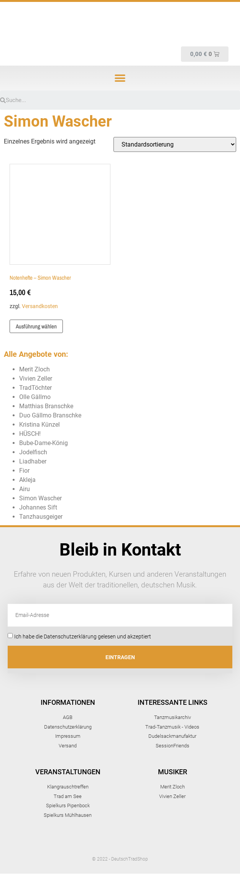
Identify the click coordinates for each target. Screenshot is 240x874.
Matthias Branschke (46, 406)
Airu (24, 489)
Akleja (27, 479)
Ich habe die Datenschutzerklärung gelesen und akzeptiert (82, 636)
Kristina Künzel (39, 424)
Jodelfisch (33, 452)
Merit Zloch (34, 369)
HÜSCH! (30, 433)
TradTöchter (35, 387)
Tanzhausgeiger (40, 516)
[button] (120, 78)
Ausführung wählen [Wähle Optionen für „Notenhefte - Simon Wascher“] (36, 326)
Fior (24, 470)
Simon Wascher (40, 498)
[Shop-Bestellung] (174, 144)
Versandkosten (40, 306)
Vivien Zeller (35, 378)
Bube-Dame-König (43, 443)
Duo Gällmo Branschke (50, 415)
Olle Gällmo (35, 397)
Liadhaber (32, 461)
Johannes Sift (38, 507)
